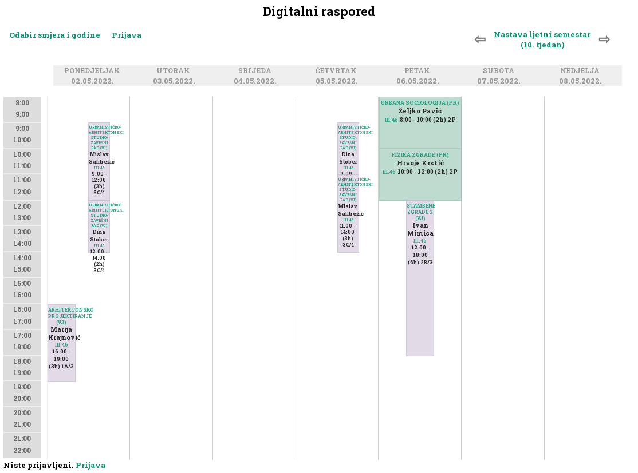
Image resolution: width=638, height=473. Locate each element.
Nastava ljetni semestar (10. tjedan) (542, 39)
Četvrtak (338, 71)
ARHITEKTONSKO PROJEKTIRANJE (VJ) (61, 316)
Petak (419, 71)
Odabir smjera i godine (54, 35)
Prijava (126, 35)
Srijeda (256, 71)
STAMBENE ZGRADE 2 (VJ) (420, 211)
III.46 (61, 344)
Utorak (175, 71)
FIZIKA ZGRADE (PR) (420, 154)
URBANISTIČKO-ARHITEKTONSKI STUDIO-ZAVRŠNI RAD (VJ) (99, 215)
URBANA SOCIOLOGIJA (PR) (420, 102)
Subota (500, 71)
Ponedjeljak (94, 71)
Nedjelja (581, 71)
